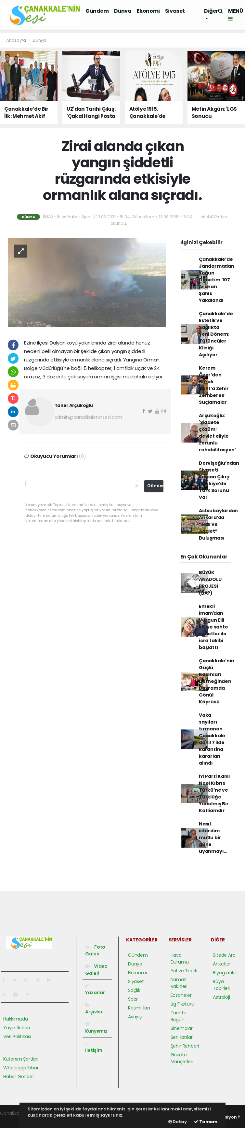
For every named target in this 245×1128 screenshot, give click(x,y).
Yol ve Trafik (184, 970)
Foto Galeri (95, 950)
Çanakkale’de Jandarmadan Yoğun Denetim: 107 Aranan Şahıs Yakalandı (216, 279)
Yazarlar (95, 989)
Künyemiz (96, 1028)
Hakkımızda (15, 1019)
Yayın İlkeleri (16, 1027)
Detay (177, 1122)
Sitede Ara (224, 955)
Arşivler (93, 1009)
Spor (133, 999)
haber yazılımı (15, 1120)
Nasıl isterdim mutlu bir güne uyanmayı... (213, 837)
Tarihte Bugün (179, 1016)
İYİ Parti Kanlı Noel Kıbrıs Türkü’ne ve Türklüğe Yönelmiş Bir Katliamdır (214, 793)
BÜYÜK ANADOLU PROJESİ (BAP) (210, 582)
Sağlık (134, 990)
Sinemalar (182, 1028)
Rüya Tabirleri (221, 985)
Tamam (205, 1122)
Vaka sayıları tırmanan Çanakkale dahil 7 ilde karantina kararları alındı (212, 739)
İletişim (93, 1047)
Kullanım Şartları (20, 1059)
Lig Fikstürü (182, 1004)
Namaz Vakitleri (179, 983)
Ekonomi (148, 11)
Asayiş (135, 1016)
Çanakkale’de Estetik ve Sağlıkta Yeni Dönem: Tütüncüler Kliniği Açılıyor (216, 334)
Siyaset (175, 11)
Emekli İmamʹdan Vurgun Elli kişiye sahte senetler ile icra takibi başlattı (213, 627)
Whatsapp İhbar (20, 1068)
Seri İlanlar (182, 1037)
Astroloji (221, 997)
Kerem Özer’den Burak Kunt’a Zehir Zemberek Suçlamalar (214, 385)
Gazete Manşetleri (182, 1058)
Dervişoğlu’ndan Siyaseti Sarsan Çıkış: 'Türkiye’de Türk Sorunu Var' (219, 480)
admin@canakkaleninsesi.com (88, 417)
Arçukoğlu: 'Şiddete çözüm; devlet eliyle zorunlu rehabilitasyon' (217, 432)
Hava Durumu (180, 958)
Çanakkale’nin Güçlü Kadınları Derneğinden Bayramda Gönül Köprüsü (216, 681)
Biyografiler (225, 972)
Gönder (155, 485)
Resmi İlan (139, 1008)
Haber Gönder (18, 1076)
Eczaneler (181, 995)
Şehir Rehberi (185, 1046)
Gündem (97, 11)
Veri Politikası (17, 1036)
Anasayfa (16, 40)
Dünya (123, 11)
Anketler (222, 964)
